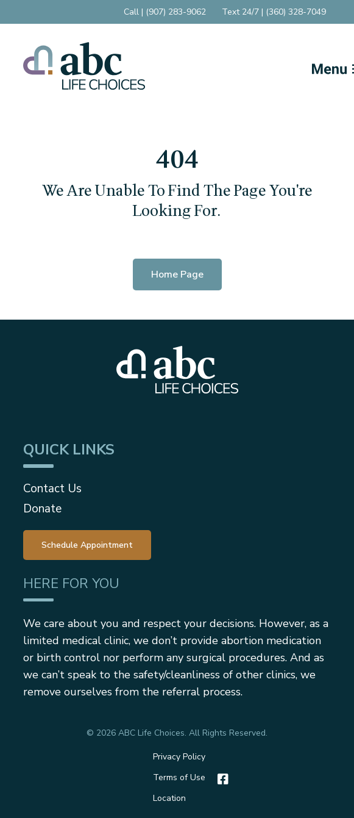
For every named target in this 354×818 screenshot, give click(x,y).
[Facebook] (219, 779)
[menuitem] (87, 544)
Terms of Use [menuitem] (179, 777)
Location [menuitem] (169, 798)
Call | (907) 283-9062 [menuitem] (165, 12)
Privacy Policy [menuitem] (179, 756)
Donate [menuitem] (42, 509)
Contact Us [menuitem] (52, 489)
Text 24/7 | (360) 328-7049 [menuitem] (274, 12)
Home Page (177, 274)
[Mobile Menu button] (319, 66)
